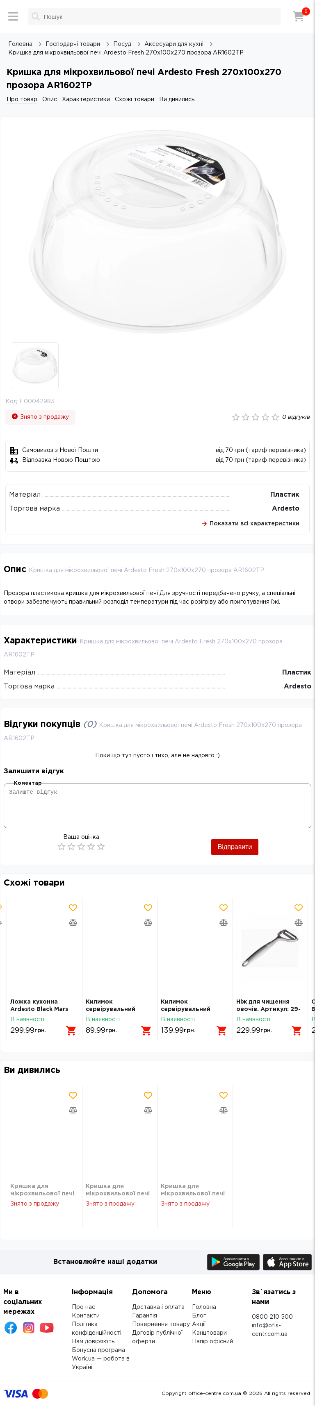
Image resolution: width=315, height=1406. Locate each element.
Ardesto (285, 509)
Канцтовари (209, 1333)
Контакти (86, 1315)
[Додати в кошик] (71, 1030)
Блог (199, 1315)
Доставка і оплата (158, 1307)
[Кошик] (298, 16)
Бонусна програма (98, 1350)
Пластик (284, 495)
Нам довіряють (93, 1341)
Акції (199, 1324)
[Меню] (13, 16)
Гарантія (144, 1315)
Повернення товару (161, 1324)
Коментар (27, 783)
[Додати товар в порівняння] (73, 922)
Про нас (83, 1307)
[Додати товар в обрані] (73, 907)
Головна (204, 1307)
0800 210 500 (272, 1317)
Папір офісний (212, 1341)
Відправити (235, 846)
